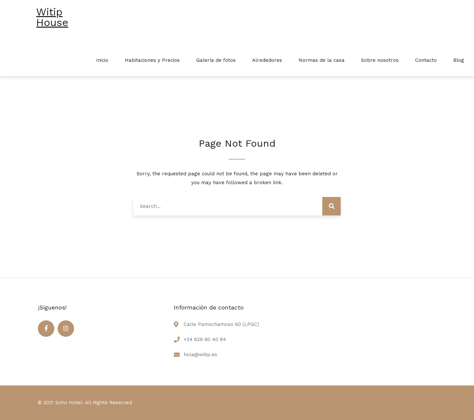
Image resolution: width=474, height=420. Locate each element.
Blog (458, 60)
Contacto (426, 60)
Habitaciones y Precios (152, 60)
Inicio (102, 60)
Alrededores (267, 60)
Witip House (52, 17)
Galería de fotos (216, 60)
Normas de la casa (322, 60)
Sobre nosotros (380, 60)
